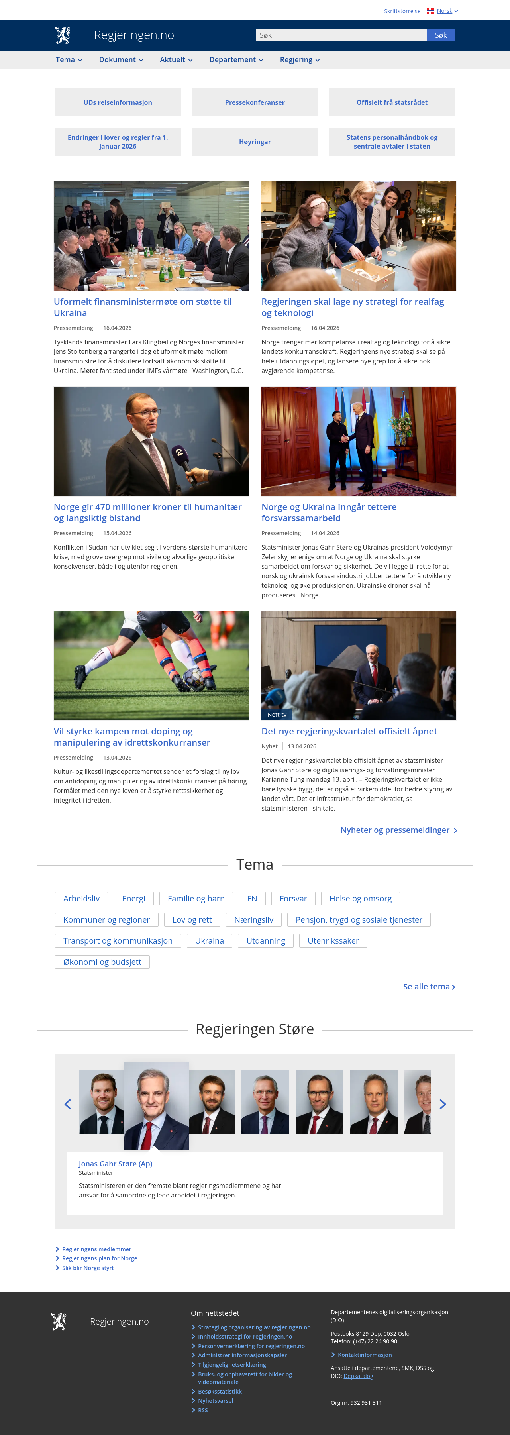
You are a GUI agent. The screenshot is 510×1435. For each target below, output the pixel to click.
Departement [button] (234, 59)
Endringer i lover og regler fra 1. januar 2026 (118, 142)
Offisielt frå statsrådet (392, 102)
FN (252, 898)
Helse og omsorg (361, 898)
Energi (133, 898)
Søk (441, 35)
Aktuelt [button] (173, 59)
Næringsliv (253, 919)
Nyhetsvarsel (215, 1400)
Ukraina (209, 940)
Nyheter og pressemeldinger (395, 829)
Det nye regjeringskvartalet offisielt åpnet (349, 731)
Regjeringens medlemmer (96, 1249)
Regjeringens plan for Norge (99, 1258)
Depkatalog (358, 1376)
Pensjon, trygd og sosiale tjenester (359, 919)
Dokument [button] (118, 59)
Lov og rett (192, 919)
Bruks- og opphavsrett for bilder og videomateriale (245, 1378)
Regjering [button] (297, 59)
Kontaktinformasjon (365, 1354)
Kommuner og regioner (106, 919)
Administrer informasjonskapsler (242, 1355)
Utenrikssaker (333, 940)
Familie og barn (196, 898)
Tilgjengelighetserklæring (232, 1364)
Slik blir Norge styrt (88, 1268)
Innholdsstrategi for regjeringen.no (245, 1336)
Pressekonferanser (255, 102)
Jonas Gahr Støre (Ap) (115, 1163)
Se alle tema (426, 986)
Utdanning (265, 940)
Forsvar (293, 898)
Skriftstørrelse (402, 11)
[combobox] (341, 35)
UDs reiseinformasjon (118, 102)
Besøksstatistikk (220, 1391)
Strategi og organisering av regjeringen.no (254, 1327)
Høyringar (255, 141)
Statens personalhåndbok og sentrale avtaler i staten (392, 142)
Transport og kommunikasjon (118, 940)
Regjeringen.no (128, 35)
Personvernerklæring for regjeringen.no (251, 1346)
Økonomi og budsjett (102, 961)
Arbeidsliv (81, 898)
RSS (203, 1410)
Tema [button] (66, 59)
